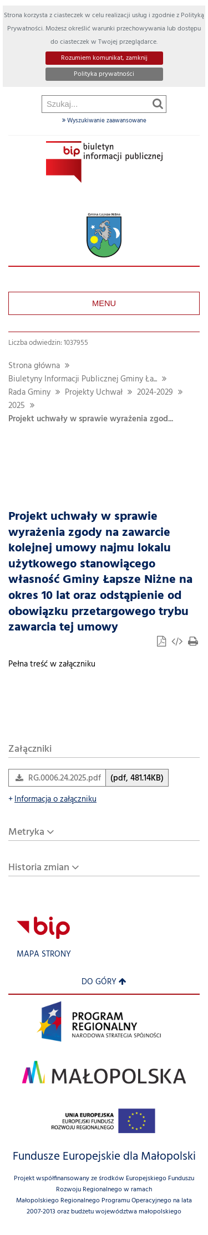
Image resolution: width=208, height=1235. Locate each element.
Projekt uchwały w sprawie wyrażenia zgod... (90, 419)
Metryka (26, 832)
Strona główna (34, 366)
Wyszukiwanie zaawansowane (104, 121)
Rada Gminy (29, 392)
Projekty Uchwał (94, 392)
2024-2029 (155, 392)
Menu (104, 303)
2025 (16, 406)
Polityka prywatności (104, 74)
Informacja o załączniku (52, 799)
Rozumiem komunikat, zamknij (104, 58)
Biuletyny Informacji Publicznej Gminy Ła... (82, 379)
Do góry (104, 982)
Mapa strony (44, 954)
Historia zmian (38, 868)
